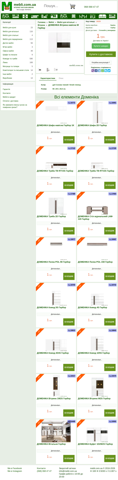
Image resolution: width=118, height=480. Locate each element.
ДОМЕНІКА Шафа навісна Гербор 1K (55, 125)
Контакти (6, 93)
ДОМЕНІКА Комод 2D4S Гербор (53, 353)
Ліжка (18, 62)
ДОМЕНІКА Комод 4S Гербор (92, 307)
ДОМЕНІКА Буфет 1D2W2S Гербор (95, 444)
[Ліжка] (35, 16)
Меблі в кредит (9, 97)
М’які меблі (18, 47)
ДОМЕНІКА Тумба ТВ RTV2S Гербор (96, 171)
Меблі (51, 22)
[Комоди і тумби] (73, 16)
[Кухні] (15, 16)
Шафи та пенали (18, 55)
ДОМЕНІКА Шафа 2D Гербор (92, 125)
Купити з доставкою (100, 54)
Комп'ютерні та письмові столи (18, 70)
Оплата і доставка (10, 101)
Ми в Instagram (15, 471)
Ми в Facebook (15, 468)
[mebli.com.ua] (6, 16)
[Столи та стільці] (83, 16)
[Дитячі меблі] (44, 16)
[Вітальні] (64, 16)
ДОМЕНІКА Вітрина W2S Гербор (94, 398)
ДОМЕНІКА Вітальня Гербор (51, 444)
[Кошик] (73, 6)
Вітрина (41, 25)
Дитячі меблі (18, 43)
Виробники (18, 78)
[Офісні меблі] (93, 16)
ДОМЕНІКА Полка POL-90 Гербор (53, 262)
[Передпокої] (54, 16)
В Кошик (69, 140)
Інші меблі (18, 74)
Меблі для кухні (18, 27)
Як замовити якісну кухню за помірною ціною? (15, 106)
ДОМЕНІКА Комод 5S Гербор (51, 307)
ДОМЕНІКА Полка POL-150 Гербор (95, 262)
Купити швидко (101, 46)
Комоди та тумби (18, 58)
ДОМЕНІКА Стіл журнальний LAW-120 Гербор (95, 217)
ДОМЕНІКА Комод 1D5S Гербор (94, 353)
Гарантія (6, 89)
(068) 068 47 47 (44, 471)
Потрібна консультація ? (101, 62)
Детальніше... (56, 132)
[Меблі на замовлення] (112, 16)
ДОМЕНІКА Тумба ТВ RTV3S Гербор (55, 171)
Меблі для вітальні (66, 22)
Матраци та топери (18, 66)
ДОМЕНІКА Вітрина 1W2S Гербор (54, 398)
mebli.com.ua (25, 4)
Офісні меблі (18, 51)
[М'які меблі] (102, 16)
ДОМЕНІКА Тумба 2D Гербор (51, 216)
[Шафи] (25, 16)
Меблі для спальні (18, 35)
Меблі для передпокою (18, 39)
